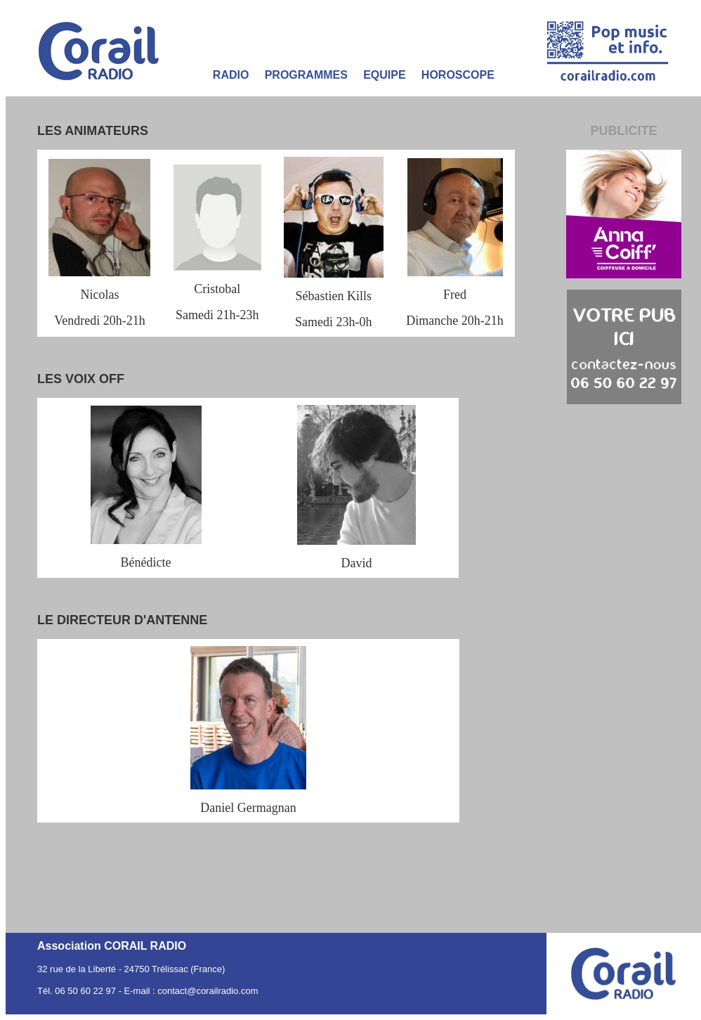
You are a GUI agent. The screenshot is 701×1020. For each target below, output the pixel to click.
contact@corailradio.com (207, 991)
